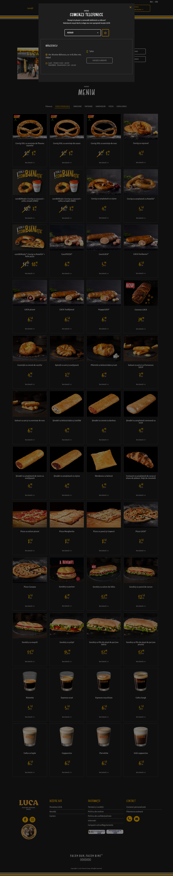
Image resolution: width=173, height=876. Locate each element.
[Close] (130, 7)
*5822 (91, 51)
